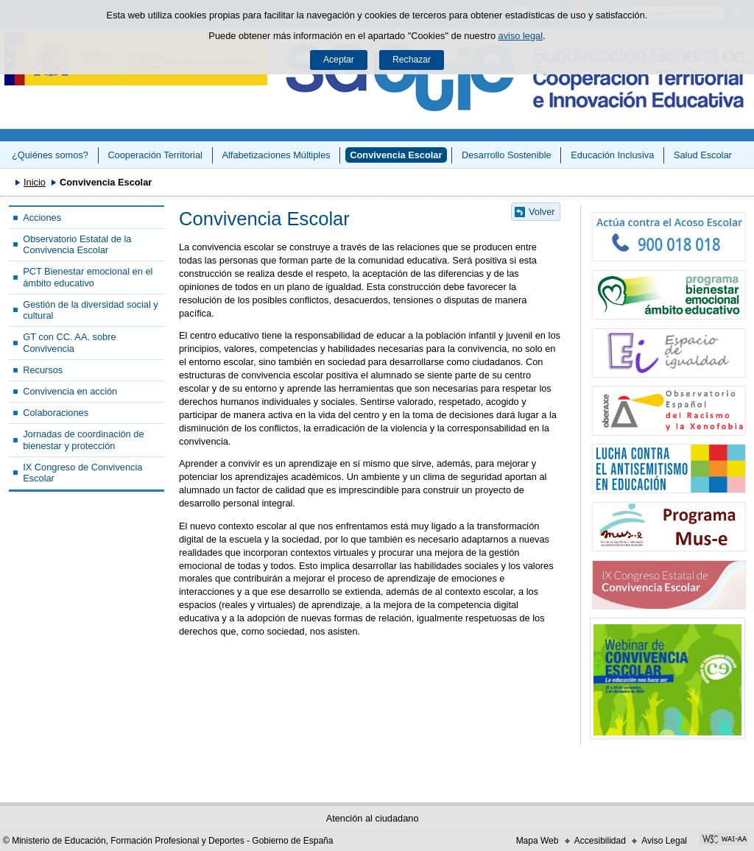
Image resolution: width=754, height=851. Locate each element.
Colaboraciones (55, 412)
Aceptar (338, 59)
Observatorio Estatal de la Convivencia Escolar (77, 244)
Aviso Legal (664, 841)
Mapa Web (537, 841)
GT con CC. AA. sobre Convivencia (69, 342)
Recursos (43, 369)
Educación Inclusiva (612, 154)
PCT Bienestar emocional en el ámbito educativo (87, 277)
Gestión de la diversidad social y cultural (90, 310)
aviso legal (520, 35)
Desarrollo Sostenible (507, 154)
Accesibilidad (600, 841)
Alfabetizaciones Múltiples (276, 154)
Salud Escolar (703, 154)
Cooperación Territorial (155, 154)
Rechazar (411, 59)
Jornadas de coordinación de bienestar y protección (83, 439)
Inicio (35, 182)
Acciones (42, 217)
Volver (542, 211)
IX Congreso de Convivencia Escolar (82, 473)
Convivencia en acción (70, 391)
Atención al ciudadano (372, 818)
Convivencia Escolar (396, 154)
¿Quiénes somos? (50, 154)
